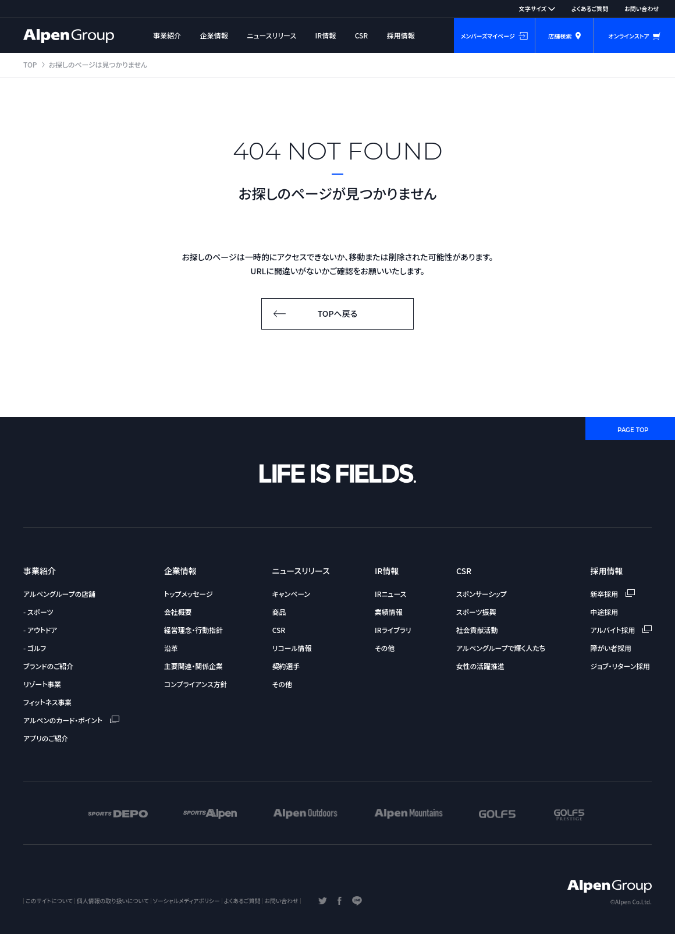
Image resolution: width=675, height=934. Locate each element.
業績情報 (389, 612)
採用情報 (401, 35)
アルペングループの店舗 (59, 594)
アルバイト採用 (621, 630)
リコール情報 (292, 648)
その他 (282, 684)
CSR (361, 35)
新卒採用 (613, 594)
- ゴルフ (34, 648)
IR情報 (325, 35)
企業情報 (214, 35)
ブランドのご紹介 (48, 666)
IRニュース (390, 594)
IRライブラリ (393, 630)
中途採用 (605, 612)
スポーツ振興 (476, 612)
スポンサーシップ (481, 594)
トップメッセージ (188, 594)
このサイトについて (49, 900)
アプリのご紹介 (45, 738)
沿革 (171, 648)
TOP (30, 64)
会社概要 (178, 612)
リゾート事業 (42, 684)
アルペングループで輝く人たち (500, 648)
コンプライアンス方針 (196, 684)
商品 (279, 612)
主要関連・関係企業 (193, 666)
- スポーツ (38, 612)
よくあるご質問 (589, 8)
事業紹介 (167, 35)
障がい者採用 (611, 648)
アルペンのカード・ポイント (71, 720)
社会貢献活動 (477, 630)
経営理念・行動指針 (193, 630)
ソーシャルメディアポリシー (186, 900)
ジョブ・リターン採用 (620, 666)
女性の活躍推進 (480, 666)
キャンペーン (291, 594)
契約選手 (286, 666)
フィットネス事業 (47, 702)
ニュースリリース (271, 35)
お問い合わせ (641, 8)
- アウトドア (40, 630)
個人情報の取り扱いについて (113, 900)
